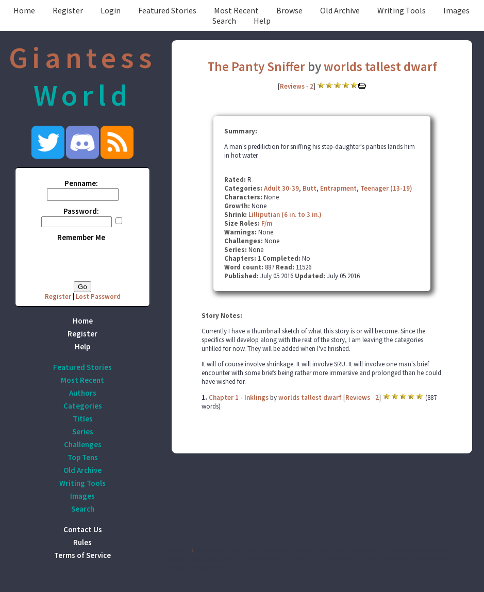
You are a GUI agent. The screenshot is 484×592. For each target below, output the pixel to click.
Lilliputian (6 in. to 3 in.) (285, 214)
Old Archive (340, 10)
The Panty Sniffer (256, 66)
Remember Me (81, 237)
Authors (82, 393)
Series (82, 431)
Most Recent (236, 10)
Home (24, 10)
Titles (83, 419)
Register (68, 10)
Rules (82, 542)
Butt (309, 188)
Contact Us (82, 529)
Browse (289, 10)
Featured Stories (167, 10)
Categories (82, 406)
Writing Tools (401, 10)
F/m (266, 223)
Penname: (81, 183)
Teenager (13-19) (386, 188)
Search (224, 20)
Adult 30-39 (281, 188)
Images (456, 10)
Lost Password (98, 296)
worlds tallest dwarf (380, 66)
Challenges (83, 444)
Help (262, 20)
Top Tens (83, 457)
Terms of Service (82, 555)
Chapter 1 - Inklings (239, 397)
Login (111, 10)
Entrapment (338, 188)
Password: (81, 211)
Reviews (292, 86)
